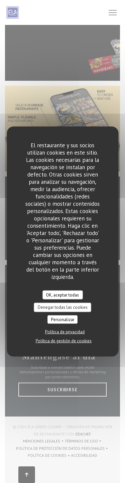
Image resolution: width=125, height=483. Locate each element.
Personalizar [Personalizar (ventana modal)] (62, 319)
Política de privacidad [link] (65, 332)
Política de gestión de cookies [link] (64, 341)
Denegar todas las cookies (63, 307)
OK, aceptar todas (62, 295)
